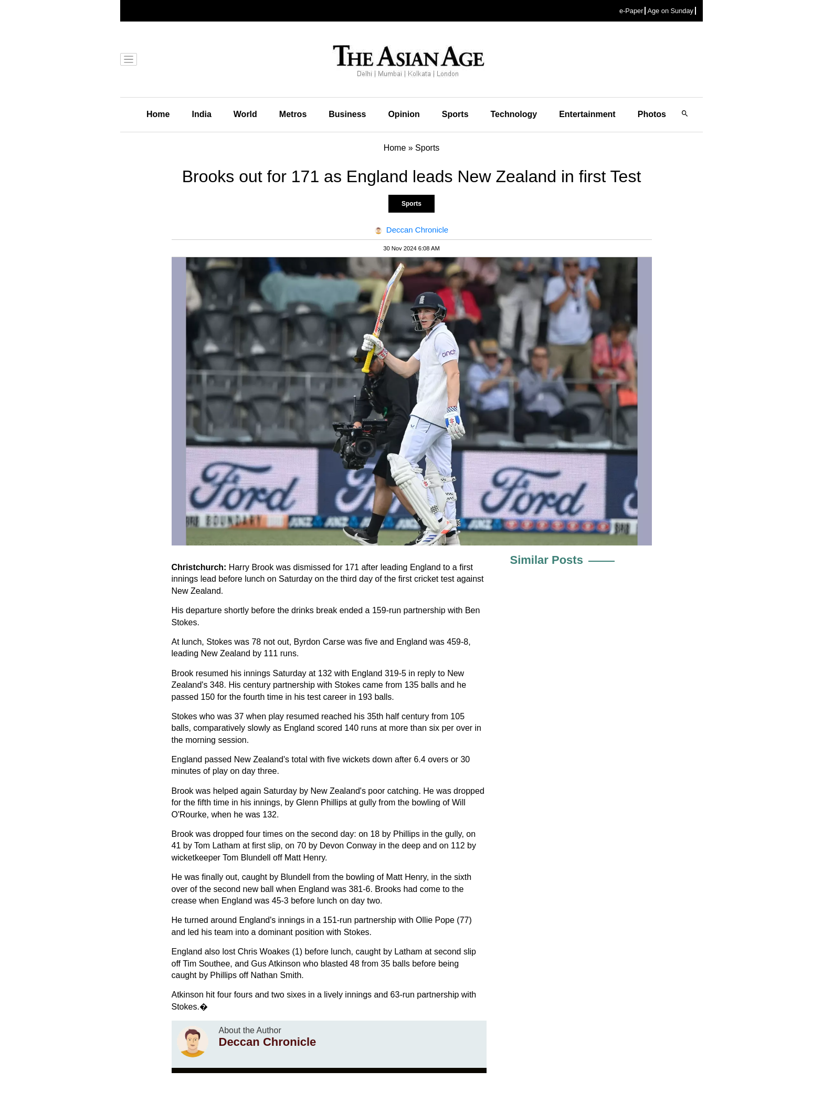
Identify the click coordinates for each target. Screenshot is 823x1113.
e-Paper (631, 11)
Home (158, 114)
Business (347, 114)
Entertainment (587, 114)
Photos (652, 114)
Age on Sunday (670, 11)
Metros (293, 114)
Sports (455, 114)
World (245, 114)
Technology (514, 114)
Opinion (403, 114)
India (201, 114)
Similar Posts (546, 559)
